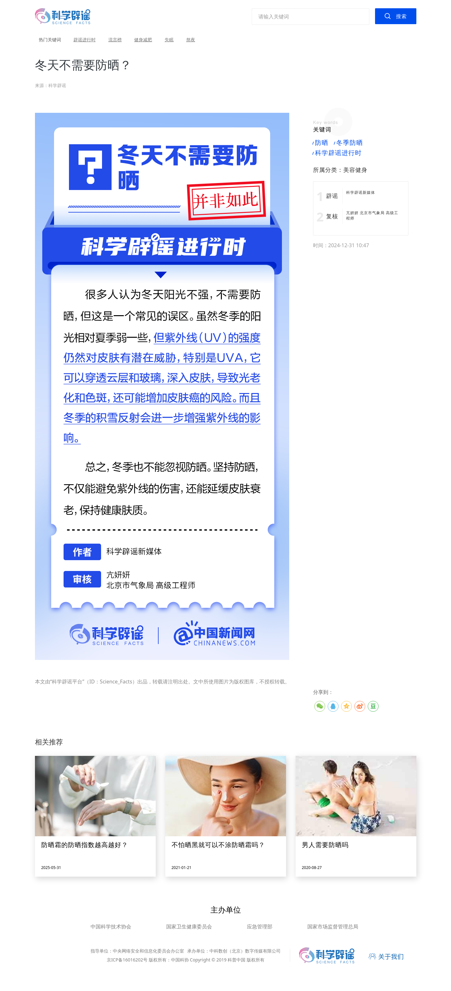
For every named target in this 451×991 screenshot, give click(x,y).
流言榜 (115, 40)
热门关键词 (50, 40)
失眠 (169, 40)
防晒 (320, 142)
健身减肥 (143, 40)
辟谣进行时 (84, 40)
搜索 (401, 16)
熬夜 (190, 40)
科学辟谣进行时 (337, 152)
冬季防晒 (348, 142)
